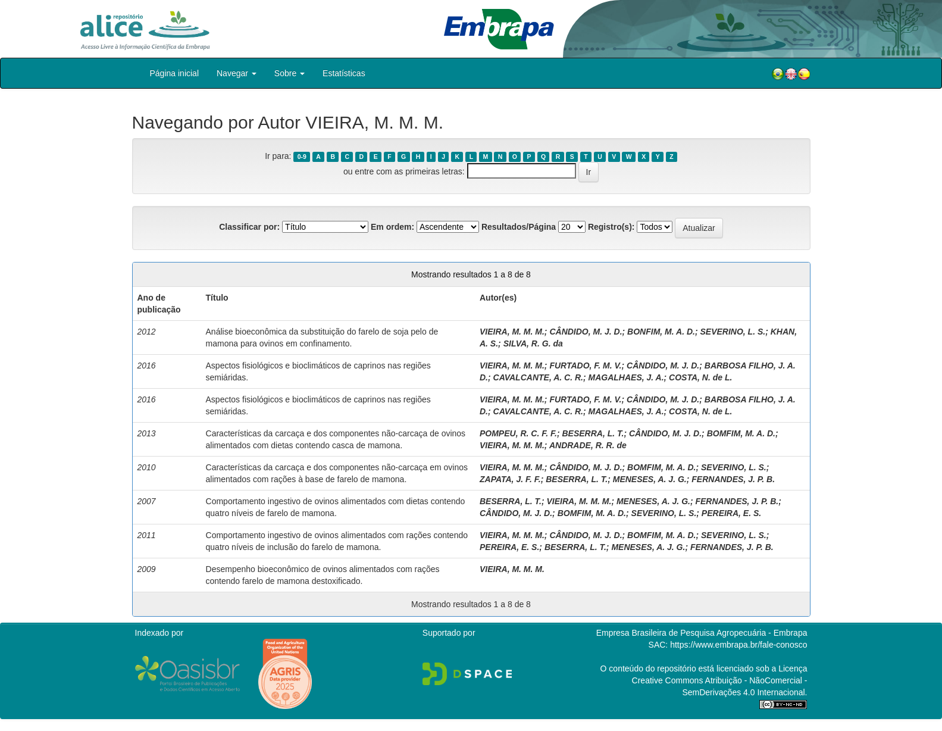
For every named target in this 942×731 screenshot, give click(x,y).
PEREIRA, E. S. (731, 513)
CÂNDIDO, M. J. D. (585, 331)
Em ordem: (392, 227)
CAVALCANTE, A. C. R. (538, 377)
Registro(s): (611, 227)
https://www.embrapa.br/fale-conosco (738, 644)
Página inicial (174, 73)
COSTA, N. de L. (700, 377)
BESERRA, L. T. (593, 433)
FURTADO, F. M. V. (585, 365)
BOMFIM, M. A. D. (741, 433)
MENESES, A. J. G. (650, 479)
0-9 (302, 156)
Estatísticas (344, 73)
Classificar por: (249, 227)
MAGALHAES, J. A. (626, 377)
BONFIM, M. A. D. (661, 331)
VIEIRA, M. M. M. (512, 331)
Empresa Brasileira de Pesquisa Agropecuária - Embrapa (702, 633)
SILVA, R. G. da (533, 343)
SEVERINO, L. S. (732, 331)
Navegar (236, 73)
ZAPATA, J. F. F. (510, 479)
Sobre (289, 73)
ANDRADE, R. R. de (588, 445)
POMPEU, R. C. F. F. (518, 433)
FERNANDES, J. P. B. (733, 479)
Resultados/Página (518, 227)
